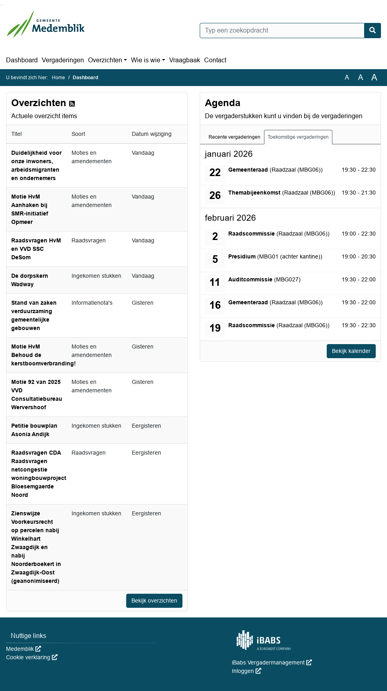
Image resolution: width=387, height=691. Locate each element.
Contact (215, 60)
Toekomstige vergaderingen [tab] (298, 137)
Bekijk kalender (351, 351)
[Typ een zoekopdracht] (290, 30)
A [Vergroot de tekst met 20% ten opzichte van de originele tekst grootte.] (360, 77)
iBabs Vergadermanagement (272, 662)
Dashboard (22, 60)
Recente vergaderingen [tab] (234, 137)
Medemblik (23, 649)
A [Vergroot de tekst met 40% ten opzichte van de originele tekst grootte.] (374, 77)
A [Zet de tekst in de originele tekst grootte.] (347, 77)
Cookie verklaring (31, 657)
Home (58, 77)
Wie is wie (145, 60)
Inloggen (246, 671)
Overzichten (105, 60)
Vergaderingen (63, 60)
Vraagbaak (184, 60)
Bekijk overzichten (154, 600)
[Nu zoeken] (372, 30)
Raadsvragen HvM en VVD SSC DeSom (36, 248)
